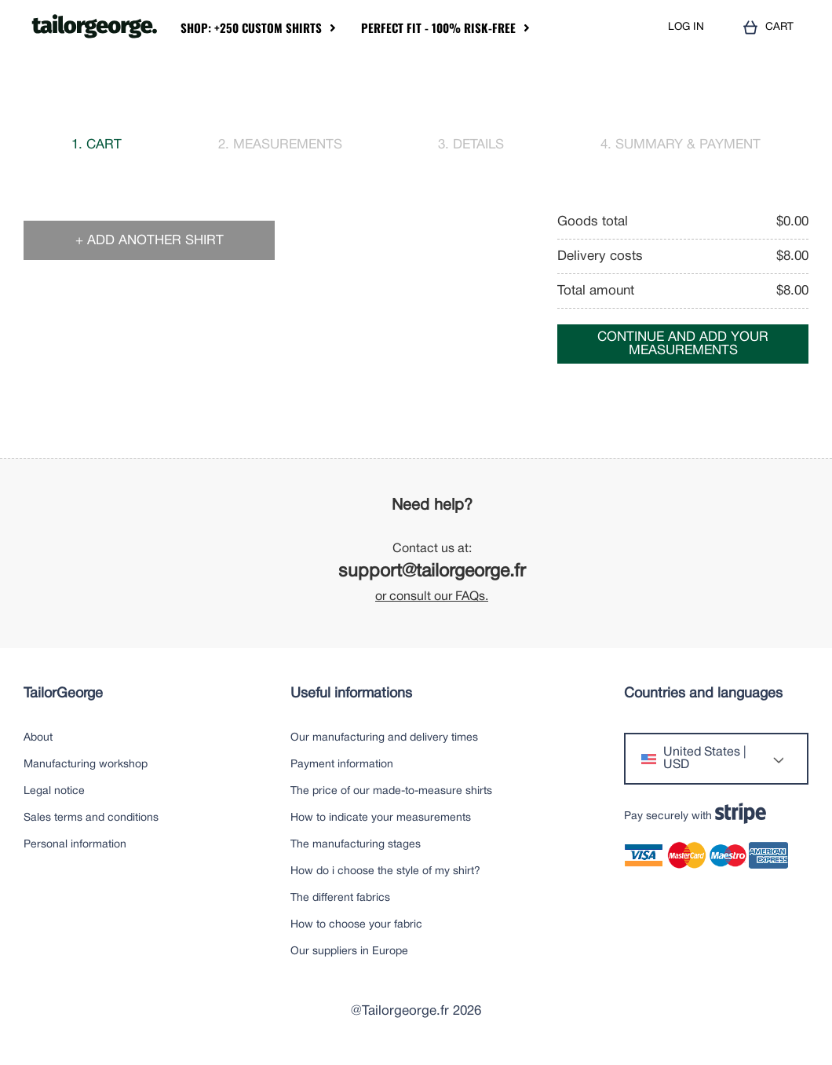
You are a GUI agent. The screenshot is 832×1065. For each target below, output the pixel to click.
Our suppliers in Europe (349, 951)
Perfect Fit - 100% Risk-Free (438, 28)
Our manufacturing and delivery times (384, 738)
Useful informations (351, 694)
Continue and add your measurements (682, 344)
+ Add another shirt (149, 241)
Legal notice (54, 791)
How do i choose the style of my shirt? (385, 871)
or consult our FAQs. (431, 596)
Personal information (75, 845)
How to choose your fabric (356, 925)
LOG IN (686, 27)
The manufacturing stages (355, 845)
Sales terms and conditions (91, 818)
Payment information (341, 764)
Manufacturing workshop (86, 764)
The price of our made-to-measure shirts (391, 791)
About (38, 738)
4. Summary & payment (680, 145)
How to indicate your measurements (380, 818)
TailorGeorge (63, 694)
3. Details (471, 145)
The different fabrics (340, 898)
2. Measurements (280, 145)
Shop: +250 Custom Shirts (251, 28)
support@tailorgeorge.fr (432, 572)
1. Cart (96, 145)
